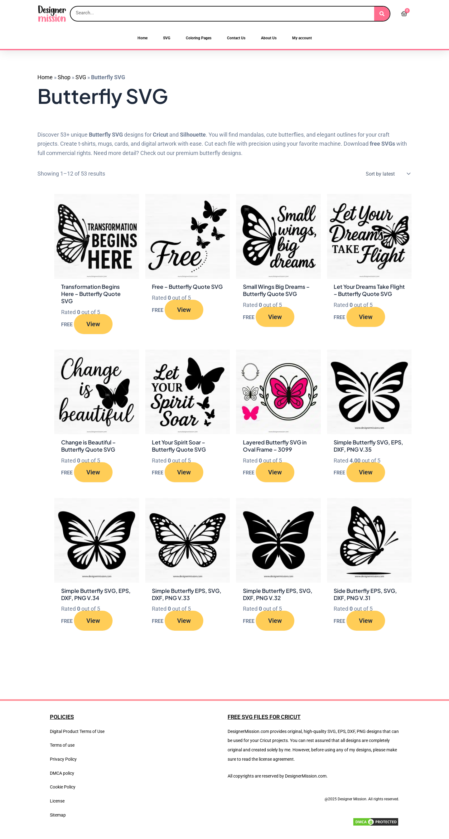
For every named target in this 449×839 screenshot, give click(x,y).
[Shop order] (387, 173)
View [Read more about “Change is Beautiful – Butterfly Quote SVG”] (93, 473)
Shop (64, 77)
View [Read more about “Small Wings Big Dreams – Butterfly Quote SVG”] (275, 317)
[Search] (382, 14)
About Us (269, 38)
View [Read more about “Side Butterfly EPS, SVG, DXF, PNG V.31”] (366, 621)
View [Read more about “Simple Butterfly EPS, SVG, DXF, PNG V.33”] (184, 621)
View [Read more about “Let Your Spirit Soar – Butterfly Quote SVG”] (184, 473)
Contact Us (236, 38)
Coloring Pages (198, 38)
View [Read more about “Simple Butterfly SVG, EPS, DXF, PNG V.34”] (93, 621)
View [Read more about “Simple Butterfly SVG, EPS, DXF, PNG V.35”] (366, 473)
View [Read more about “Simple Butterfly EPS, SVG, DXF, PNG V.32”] (275, 621)
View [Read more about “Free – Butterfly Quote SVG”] (184, 317)
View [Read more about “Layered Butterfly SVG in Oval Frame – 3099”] (275, 473)
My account (302, 38)
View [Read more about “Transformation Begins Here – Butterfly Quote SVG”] (93, 324)
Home (142, 38)
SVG (166, 38)
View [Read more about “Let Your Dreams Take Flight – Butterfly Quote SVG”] (366, 324)
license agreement (276, 759)
